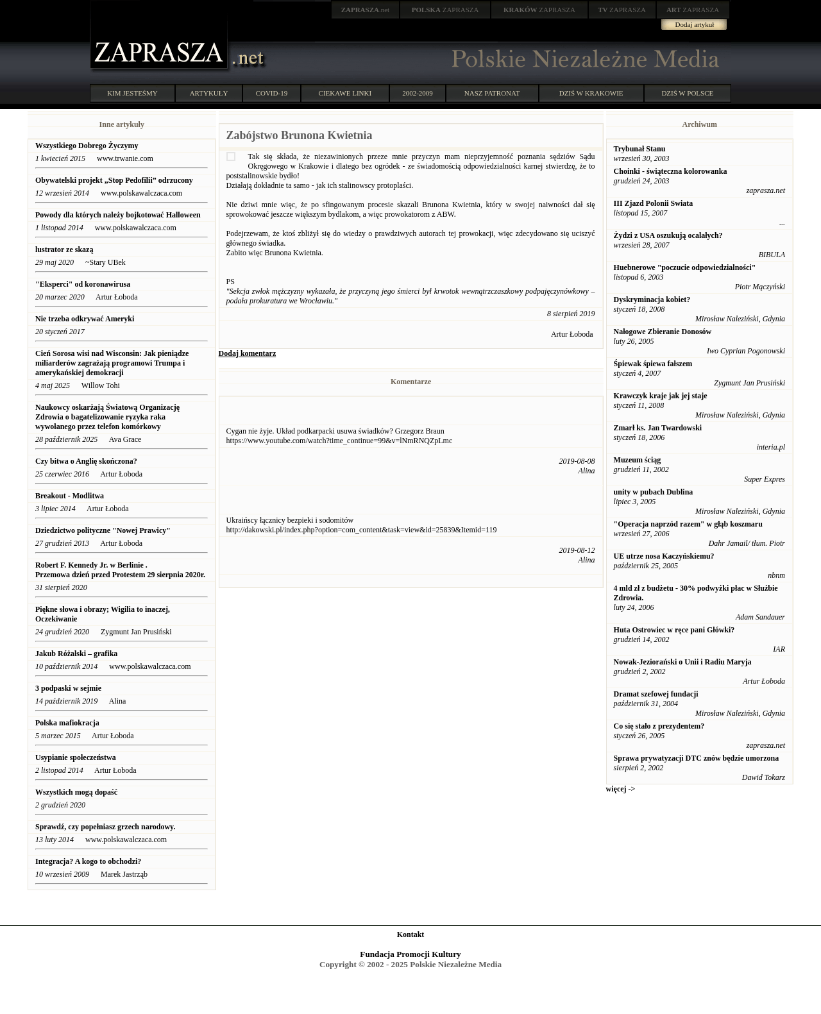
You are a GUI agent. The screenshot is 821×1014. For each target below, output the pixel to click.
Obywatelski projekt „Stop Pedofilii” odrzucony (115, 180)
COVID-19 (272, 93)
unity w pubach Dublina (653, 491)
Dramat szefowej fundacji (656, 693)
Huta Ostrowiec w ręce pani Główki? (674, 629)
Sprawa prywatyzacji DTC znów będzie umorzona (696, 758)
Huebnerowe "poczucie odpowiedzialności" (685, 267)
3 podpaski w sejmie (68, 688)
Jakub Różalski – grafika (76, 653)
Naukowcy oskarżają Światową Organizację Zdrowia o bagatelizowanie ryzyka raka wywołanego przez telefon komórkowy (107, 417)
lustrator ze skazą (64, 249)
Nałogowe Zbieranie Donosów (663, 331)
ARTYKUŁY (209, 93)
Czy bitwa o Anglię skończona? (86, 461)
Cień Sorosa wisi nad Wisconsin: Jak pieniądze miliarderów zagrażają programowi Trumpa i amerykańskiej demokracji (112, 363)
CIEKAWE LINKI (345, 93)
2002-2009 (417, 93)
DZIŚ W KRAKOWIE (591, 93)
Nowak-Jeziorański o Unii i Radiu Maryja (683, 661)
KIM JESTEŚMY (132, 93)
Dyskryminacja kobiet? (652, 299)
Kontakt (411, 934)
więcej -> (621, 788)
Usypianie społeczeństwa (75, 757)
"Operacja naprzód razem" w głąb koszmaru (688, 524)
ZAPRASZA (445, 9)
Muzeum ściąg (637, 459)
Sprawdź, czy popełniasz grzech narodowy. (106, 826)
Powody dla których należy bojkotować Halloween (118, 214)
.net (365, 9)
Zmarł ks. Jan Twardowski (658, 427)
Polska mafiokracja (67, 722)
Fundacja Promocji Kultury (410, 954)
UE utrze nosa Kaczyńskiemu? (664, 556)
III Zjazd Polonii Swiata (653, 203)
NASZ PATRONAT (492, 93)
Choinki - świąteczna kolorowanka (670, 171)
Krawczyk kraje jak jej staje (660, 395)
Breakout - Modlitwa (69, 495)
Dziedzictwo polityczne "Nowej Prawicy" (103, 530)
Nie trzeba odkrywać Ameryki (84, 318)
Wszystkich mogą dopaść (76, 792)
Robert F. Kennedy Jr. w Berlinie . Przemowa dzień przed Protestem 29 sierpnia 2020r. (120, 570)
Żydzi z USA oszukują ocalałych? (668, 235)
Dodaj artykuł (695, 24)
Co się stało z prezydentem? (659, 726)
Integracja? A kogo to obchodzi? (89, 861)
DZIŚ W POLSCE (687, 93)
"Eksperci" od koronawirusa (82, 284)
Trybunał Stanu (640, 148)
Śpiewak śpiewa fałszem (653, 363)
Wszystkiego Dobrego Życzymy (86, 145)
